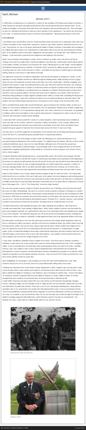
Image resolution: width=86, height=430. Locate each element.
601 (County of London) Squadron (15, 1)
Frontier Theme (80, 428)
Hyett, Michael (10, 14)
